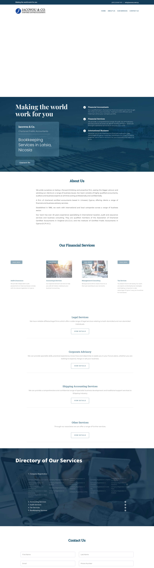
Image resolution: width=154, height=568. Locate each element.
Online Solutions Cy (78, 565)
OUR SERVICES (122, 11)
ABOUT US (111, 11)
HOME (103, 11)
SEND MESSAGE (126, 509)
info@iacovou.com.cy (132, 2)
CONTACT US (134, 11)
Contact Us (25, 83)
